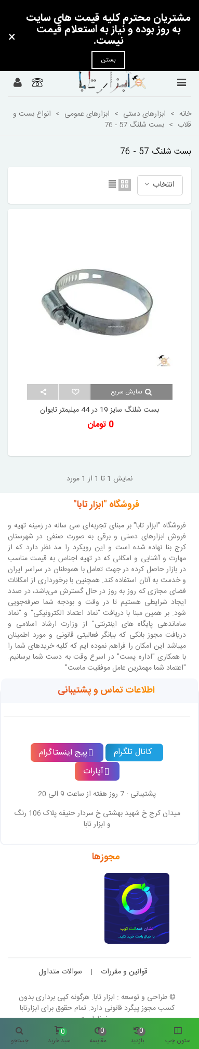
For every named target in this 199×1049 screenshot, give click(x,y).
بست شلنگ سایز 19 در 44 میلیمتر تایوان (99, 410)
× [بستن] (12, 38)
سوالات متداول (60, 972)
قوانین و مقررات (124, 972)
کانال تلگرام (133, 752)
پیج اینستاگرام (66, 753)
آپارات (96, 771)
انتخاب (159, 184)
